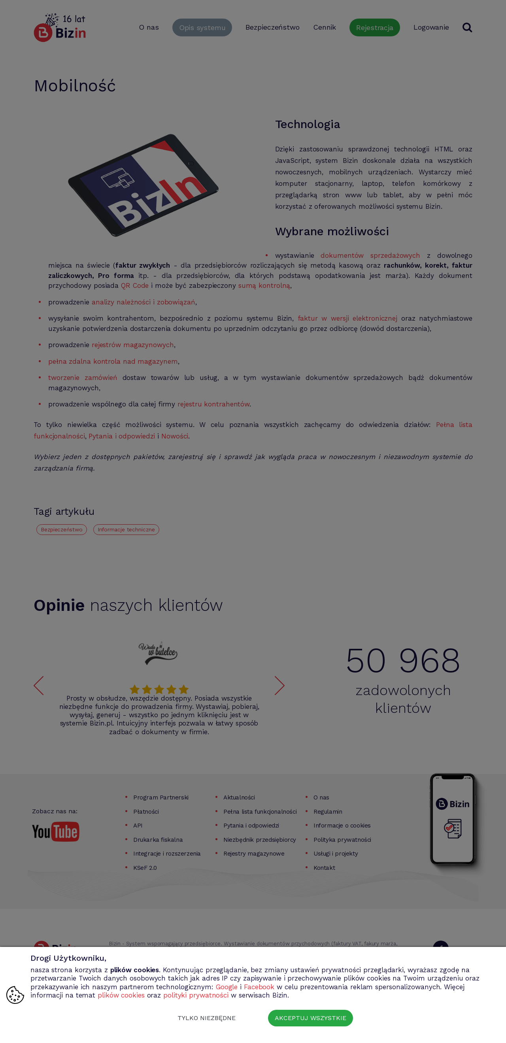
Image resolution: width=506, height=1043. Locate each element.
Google (227, 987)
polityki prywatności (195, 995)
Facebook (259, 987)
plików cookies (121, 995)
